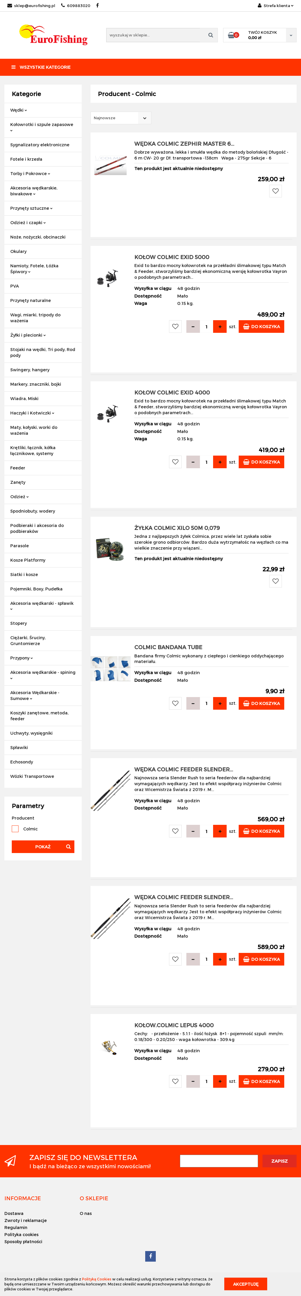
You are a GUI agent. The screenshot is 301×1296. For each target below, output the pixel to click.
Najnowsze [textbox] (104, 117)
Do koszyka (261, 326)
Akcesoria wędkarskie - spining (43, 674)
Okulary (18, 251)
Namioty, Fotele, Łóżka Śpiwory (34, 268)
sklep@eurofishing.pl (31, 5)
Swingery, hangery (29, 369)
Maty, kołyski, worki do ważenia (33, 430)
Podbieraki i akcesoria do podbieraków (37, 528)
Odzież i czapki (28, 222)
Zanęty (17, 482)
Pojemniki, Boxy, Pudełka (36, 588)
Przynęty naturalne (30, 300)
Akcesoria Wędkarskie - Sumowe (34, 695)
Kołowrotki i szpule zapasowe (41, 127)
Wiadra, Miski (24, 398)
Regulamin (15, 1227)
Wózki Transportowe (32, 776)
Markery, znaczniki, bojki (35, 384)
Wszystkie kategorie (41, 67)
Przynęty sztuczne (31, 208)
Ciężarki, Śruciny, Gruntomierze (28, 640)
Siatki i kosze (24, 574)
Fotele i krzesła (26, 159)
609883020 (75, 5)
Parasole (19, 545)
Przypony (21, 657)
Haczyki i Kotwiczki (32, 412)
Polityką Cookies (96, 1279)
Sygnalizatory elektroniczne (39, 144)
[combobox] (121, 118)
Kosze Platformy (27, 560)
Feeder (17, 467)
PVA (14, 285)
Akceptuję (245, 1284)
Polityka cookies (21, 1234)
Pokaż (43, 846)
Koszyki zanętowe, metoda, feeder (39, 715)
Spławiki (19, 747)
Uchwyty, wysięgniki (31, 733)
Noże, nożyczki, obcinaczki (38, 236)
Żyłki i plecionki (28, 335)
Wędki (18, 110)
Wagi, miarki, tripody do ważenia (35, 317)
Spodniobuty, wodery (32, 510)
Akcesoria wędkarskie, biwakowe (33, 190)
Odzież (19, 496)
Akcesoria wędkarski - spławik (41, 605)
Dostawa (14, 1213)
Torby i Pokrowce (30, 173)
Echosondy (21, 761)
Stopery (18, 623)
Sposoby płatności (23, 1241)
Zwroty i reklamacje (25, 1220)
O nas (86, 1213)
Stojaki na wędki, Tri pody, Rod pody (42, 352)
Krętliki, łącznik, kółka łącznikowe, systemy (33, 450)
